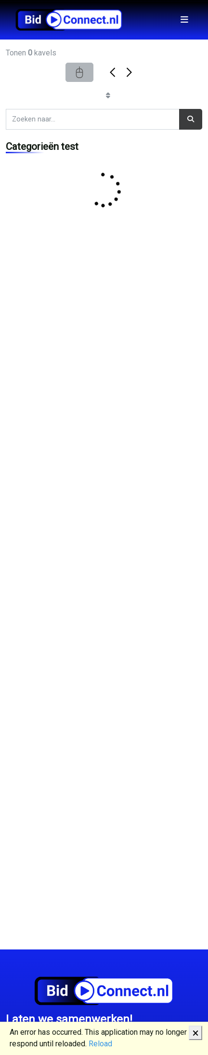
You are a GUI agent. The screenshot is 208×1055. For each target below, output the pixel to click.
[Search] (93, 119)
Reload (100, 1043)
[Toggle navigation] (184, 20)
